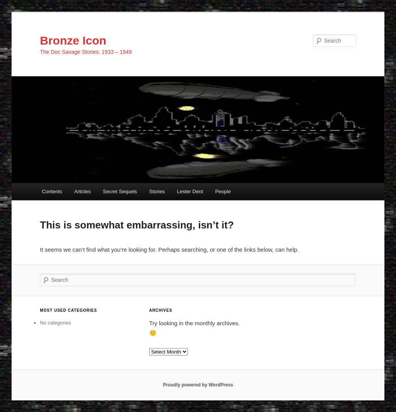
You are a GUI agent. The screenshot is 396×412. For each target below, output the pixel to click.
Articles (82, 191)
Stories (157, 191)
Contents (52, 191)
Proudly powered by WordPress (198, 385)
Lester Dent (190, 191)
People (222, 191)
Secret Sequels (120, 191)
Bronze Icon (73, 40)
